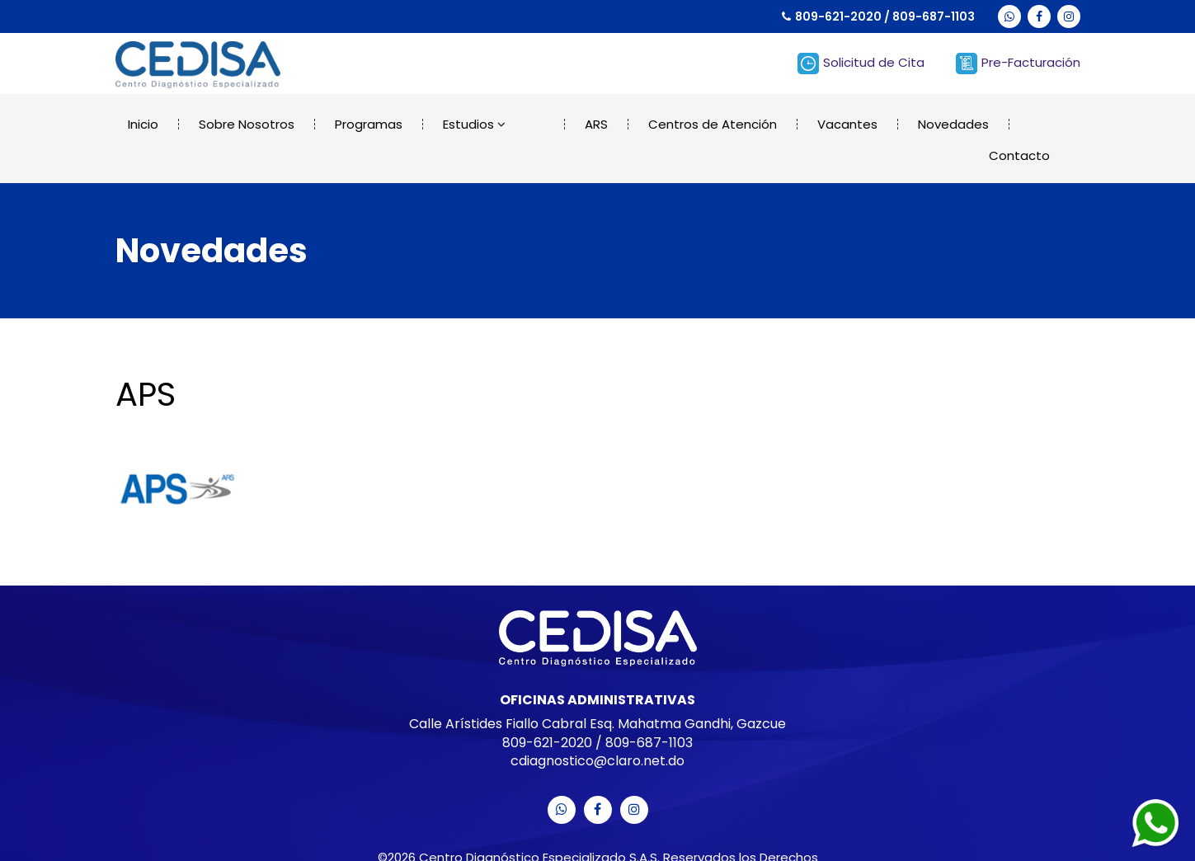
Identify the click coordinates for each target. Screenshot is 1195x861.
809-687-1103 (933, 16)
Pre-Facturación (1018, 63)
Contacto (1021, 124)
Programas (368, 124)
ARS (557, 124)
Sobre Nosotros (246, 124)
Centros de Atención (673, 124)
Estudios (474, 124)
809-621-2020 (838, 16)
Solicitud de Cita (860, 63)
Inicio (143, 124)
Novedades (914, 124)
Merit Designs (650, 844)
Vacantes (809, 124)
